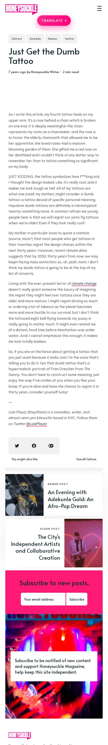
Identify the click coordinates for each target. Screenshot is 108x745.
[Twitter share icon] (17, 445)
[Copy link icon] (51, 445)
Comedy (35, 38)
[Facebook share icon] (34, 445)
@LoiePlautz (36, 423)
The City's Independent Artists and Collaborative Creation (35, 547)
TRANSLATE (54, 21)
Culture (17, 38)
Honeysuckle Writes (45, 71)
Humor (53, 38)
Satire (69, 38)
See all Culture (86, 459)
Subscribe (76, 599)
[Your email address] (43, 599)
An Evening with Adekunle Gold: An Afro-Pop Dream (71, 498)
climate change (84, 283)
